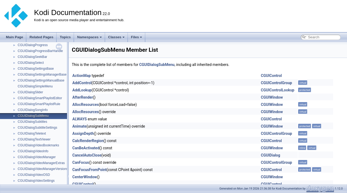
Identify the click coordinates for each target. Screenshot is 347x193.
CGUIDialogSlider (30, 92)
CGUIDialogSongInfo (33, 110)
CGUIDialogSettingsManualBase (41, 80)
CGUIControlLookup (277, 90)
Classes (116, 37)
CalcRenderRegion (88, 141)
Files (136, 37)
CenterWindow (84, 177)
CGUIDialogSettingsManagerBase (42, 74)
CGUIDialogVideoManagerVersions (43, 169)
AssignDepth (83, 133)
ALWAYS (79, 119)
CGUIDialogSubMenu (33, 116)
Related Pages (41, 37)
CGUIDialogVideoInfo (33, 151)
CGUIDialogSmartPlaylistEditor (40, 98)
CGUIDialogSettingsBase (36, 68)
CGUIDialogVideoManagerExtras (41, 163)
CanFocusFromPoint (89, 170)
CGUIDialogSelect (31, 63)
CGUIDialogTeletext (32, 133)
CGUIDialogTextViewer (34, 139)
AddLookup (82, 90)
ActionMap (81, 75)
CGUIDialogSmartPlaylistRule (39, 104)
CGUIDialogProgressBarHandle (40, 51)
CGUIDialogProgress (33, 45)
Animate (79, 126)
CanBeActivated (85, 148)
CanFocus (80, 162)
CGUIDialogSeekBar (32, 57)
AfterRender (82, 97)
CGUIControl (271, 75)
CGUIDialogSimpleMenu (35, 86)
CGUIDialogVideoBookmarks (38, 145)
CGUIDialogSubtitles (32, 122)
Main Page (14, 37)
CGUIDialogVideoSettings (36, 181)
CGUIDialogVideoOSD (34, 175)
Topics (65, 37)
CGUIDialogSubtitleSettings (37, 127)
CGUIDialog (270, 155)
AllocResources (85, 104)
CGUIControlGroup (276, 83)
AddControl (81, 83)
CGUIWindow (272, 97)
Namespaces (89, 37)
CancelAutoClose (86, 155)
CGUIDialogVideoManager (37, 157)
